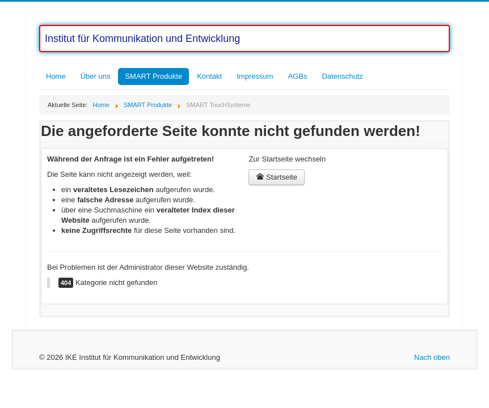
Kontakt (209, 76)
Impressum (255, 76)
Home (56, 76)
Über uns (96, 76)
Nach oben (432, 357)
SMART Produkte (153, 76)
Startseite (276, 177)
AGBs (297, 76)
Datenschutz (342, 76)
